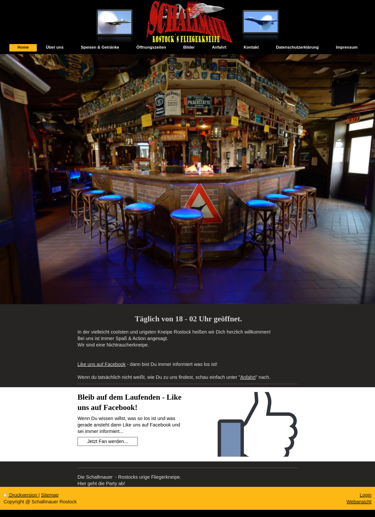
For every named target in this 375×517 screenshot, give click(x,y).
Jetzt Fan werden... (107, 441)
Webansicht (359, 501)
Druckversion (21, 495)
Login (365, 495)
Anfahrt (247, 377)
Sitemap (50, 495)
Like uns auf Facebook (101, 364)
